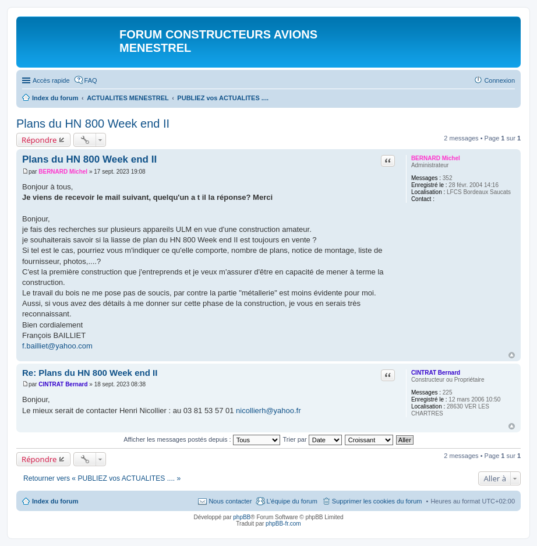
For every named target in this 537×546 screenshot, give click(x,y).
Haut (511, 355)
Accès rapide (51, 80)
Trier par (312, 439)
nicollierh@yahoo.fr (268, 410)
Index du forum (55, 501)
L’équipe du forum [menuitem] (291, 501)
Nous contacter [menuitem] (230, 501)
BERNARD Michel (435, 158)
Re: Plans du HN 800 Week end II (89, 373)
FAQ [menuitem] (90, 80)
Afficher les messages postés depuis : (201, 439)
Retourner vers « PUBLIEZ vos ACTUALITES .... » (102, 478)
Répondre (39, 140)
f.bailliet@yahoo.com (57, 345)
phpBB (241, 517)
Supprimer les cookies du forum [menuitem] (377, 501)
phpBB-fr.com (283, 523)
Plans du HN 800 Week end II (92, 123)
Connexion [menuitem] (499, 80)
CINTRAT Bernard (435, 372)
